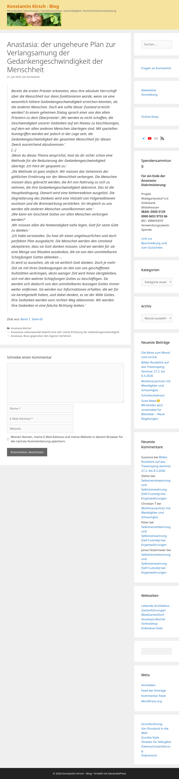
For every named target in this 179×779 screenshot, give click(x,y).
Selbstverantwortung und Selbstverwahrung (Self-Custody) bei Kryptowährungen (155, 489)
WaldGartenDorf (152, 615)
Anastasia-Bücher (21, 328)
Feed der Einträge (153, 690)
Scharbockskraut (152, 395)
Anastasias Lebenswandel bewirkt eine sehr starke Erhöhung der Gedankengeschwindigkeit (65, 332)
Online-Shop (150, 117)
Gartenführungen (153, 610)
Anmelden (148, 685)
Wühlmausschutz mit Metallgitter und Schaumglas (155, 385)
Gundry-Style (150, 737)
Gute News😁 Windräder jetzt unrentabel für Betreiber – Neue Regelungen (153, 410)
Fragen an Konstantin (156, 68)
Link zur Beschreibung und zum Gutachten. (154, 242)
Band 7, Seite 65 (32, 319)
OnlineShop (149, 624)
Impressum (149, 755)
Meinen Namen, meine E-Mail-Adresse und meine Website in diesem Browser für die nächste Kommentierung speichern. (67, 439)
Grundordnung (151, 724)
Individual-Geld (151, 628)
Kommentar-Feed (153, 696)
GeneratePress (117, 773)
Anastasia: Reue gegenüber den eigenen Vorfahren (41, 336)
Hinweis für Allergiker (156, 742)
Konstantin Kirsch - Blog (33, 6)
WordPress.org (151, 701)
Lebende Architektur (155, 606)
